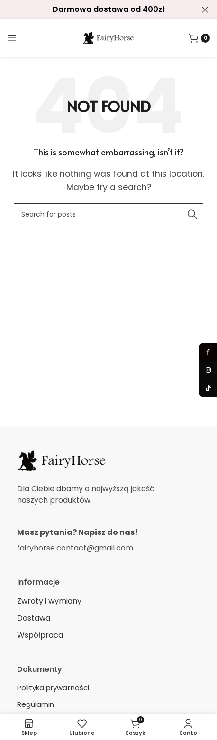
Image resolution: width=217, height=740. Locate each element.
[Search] (108, 214)
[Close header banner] (205, 9)
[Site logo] (108, 37)
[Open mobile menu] (11, 37)
